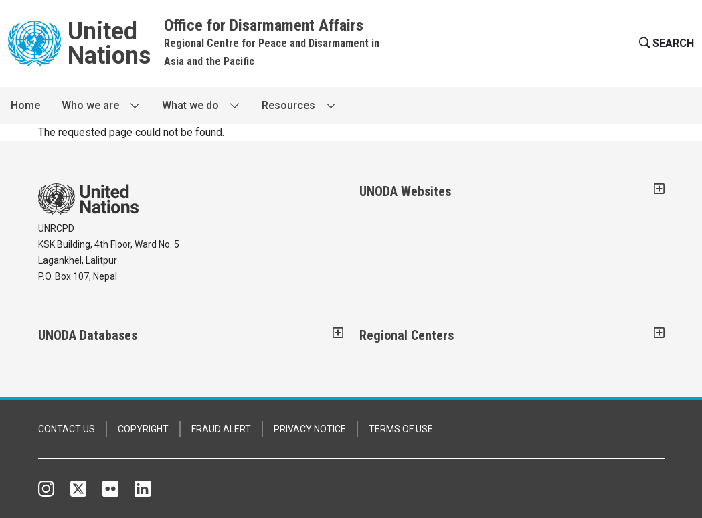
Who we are (90, 105)
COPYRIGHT (143, 429)
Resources (288, 105)
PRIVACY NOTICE (310, 429)
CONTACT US (66, 429)
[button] (665, 43)
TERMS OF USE (401, 429)
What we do (190, 105)
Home (25, 105)
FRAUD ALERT (221, 429)
